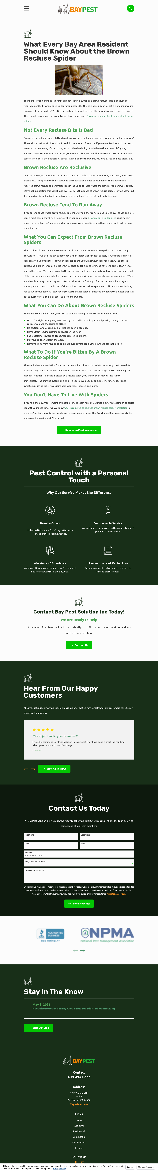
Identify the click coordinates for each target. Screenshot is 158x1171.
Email (83, 844)
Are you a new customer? (35, 861)
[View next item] (33, 768)
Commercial (79, 1136)
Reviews (79, 1148)
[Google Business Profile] (82, 1163)
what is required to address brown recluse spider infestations (96, 408)
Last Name (85, 835)
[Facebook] (75, 1163)
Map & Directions (79, 1104)
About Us (79, 1125)
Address (28, 852)
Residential (79, 1131)
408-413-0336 (79, 1077)
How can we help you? (34, 870)
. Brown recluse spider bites (102, 218)
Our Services (79, 1142)
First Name (29, 835)
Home (79, 1120)
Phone (28, 844)
